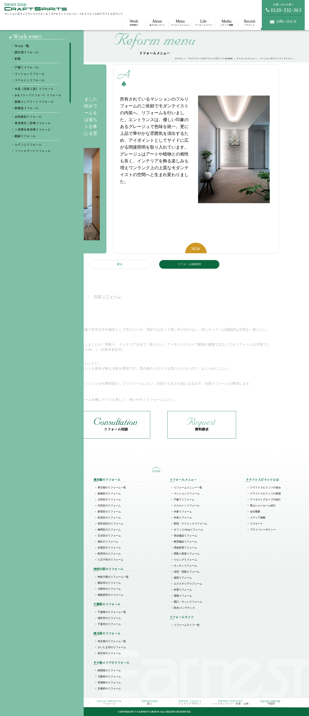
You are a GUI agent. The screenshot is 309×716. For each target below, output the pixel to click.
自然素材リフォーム (33, 558)
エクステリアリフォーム (188, 583)
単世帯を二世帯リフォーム (36, 564)
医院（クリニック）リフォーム (39, 624)
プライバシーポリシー (263, 529)
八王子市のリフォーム (110, 559)
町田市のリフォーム (109, 553)
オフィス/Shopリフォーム (188, 529)
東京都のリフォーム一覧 (112, 487)
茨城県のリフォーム (109, 682)
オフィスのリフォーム (34, 647)
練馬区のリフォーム (109, 529)
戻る (120, 264)
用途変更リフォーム (185, 547)
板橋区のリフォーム (109, 493)
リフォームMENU (189, 264)
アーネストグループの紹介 (265, 499)
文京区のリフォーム (109, 535)
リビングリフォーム (185, 559)
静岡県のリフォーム (109, 670)
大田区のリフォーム (109, 499)
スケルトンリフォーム (34, 528)
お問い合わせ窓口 (283, 7)
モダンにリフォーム (33, 582)
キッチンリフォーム (185, 565)
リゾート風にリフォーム (35, 606)
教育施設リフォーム (185, 541)
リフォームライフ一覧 (187, 624)
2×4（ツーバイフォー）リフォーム (41, 540)
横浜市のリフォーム (109, 582)
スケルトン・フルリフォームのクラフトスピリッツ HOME (204, 59)
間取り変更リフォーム (187, 553)
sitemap (156, 469)
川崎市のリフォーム (109, 588)
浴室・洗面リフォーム (187, 571)
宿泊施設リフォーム (185, 535)
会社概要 (255, 511)
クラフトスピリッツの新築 (265, 493)
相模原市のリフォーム (110, 594)
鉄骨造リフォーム (31, 552)
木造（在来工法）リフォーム (38, 534)
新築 (24, 499)
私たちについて (157, 22)
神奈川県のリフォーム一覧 (113, 576)
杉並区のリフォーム (109, 517)
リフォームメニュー (180, 22)
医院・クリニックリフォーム (190, 523)
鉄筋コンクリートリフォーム (38, 546)
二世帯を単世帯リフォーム (36, 570)
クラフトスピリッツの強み (265, 487)
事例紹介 (134, 22)
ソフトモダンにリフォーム (36, 588)
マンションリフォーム (34, 522)
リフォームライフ (203, 22)
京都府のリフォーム (109, 688)
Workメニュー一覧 (31, 487)
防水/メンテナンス (184, 607)
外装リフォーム (183, 517)
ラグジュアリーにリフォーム (38, 600)
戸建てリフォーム (31, 516)
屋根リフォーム (183, 595)
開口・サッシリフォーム (188, 601)
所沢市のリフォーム (109, 653)
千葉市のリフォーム (109, 624)
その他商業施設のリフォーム (38, 653)
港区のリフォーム (108, 541)
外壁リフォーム (183, 589)
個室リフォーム (183, 577)
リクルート (249, 22)
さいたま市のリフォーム (112, 647)
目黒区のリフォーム (109, 547)
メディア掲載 (226, 22)
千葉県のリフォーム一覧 (112, 612)
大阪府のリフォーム (109, 676)
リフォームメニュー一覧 (188, 487)
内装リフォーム (183, 511)
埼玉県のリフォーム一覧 (112, 641)
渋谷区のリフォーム (109, 505)
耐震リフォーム (30, 576)
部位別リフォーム (31, 493)
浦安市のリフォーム (109, 618)
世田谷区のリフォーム (110, 523)
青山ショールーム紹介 (263, 505)
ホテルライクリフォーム (35, 594)
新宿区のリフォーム (109, 511)
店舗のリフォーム (31, 641)
